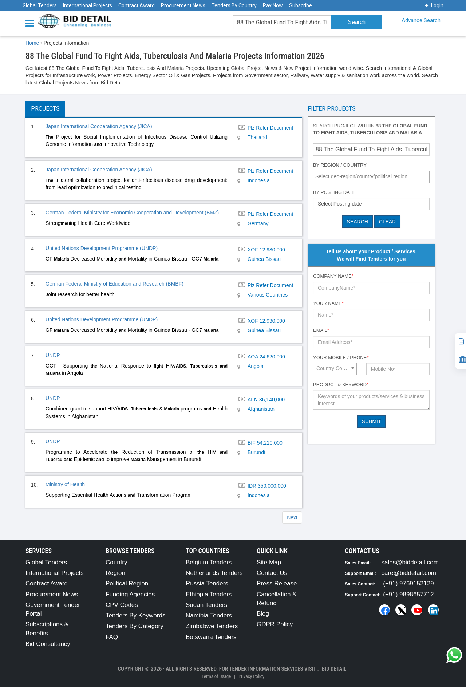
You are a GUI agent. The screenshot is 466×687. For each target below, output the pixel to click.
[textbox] (373, 176)
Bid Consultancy (47, 643)
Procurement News (183, 5)
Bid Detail (334, 669)
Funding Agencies (130, 594)
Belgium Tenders (209, 562)
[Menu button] (31, 23)
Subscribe (300, 5)
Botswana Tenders (211, 637)
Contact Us (272, 572)
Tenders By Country (234, 5)
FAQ (112, 637)
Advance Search (421, 20)
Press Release (277, 583)
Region (115, 572)
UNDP (53, 355)
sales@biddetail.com (410, 562)
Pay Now (273, 5)
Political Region (127, 583)
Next (292, 517)
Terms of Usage (216, 676)
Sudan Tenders (206, 604)
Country (116, 562)
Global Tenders (40, 5)
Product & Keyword (340, 384)
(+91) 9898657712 (408, 594)
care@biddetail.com (409, 572)
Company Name (333, 276)
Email (321, 330)
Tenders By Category (134, 626)
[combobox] (371, 177)
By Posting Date (334, 192)
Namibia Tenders (209, 615)
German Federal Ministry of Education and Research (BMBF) (114, 284)
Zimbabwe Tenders (212, 626)
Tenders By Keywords (135, 615)
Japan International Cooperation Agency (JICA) (99, 126)
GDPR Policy (275, 624)
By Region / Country (340, 165)
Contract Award (136, 5)
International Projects (87, 5)
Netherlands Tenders (214, 572)
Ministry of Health (65, 484)
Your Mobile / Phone (340, 357)
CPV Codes (122, 604)
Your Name (328, 303)
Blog (263, 613)
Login (434, 5)
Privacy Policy (251, 676)
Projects (45, 108)
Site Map (269, 562)
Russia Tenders (207, 583)
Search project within (370, 129)
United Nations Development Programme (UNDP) (102, 248)
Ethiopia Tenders (209, 594)
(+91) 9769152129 (408, 583)
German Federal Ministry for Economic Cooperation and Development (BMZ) (132, 212)
